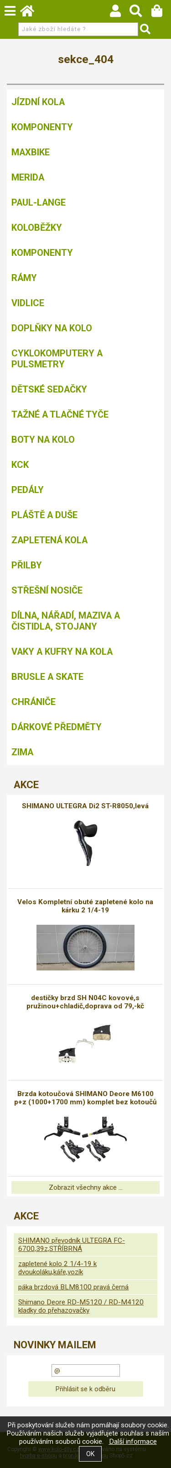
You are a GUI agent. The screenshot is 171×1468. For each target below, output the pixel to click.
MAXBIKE (30, 152)
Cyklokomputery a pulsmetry (57, 359)
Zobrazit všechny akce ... (86, 1187)
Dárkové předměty (56, 726)
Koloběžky (36, 227)
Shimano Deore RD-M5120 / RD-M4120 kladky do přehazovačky (81, 1306)
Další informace (133, 1441)
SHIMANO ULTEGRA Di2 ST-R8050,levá (85, 806)
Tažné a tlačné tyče (60, 414)
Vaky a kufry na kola (62, 651)
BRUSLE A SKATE (47, 676)
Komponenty (42, 127)
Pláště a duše (44, 514)
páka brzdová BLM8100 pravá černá (73, 1287)
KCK (20, 464)
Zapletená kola (49, 540)
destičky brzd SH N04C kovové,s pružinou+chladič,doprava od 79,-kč (85, 1002)
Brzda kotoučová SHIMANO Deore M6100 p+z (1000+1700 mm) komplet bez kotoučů (85, 1098)
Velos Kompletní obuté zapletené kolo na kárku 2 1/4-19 (85, 906)
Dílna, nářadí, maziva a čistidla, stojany (65, 621)
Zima (22, 752)
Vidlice (27, 302)
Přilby (26, 565)
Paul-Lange (38, 202)
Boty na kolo (43, 439)
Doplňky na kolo (51, 328)
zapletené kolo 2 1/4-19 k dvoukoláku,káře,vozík (57, 1268)
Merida (27, 177)
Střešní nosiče (47, 590)
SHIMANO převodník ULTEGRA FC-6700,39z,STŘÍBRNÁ (71, 1244)
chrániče (33, 701)
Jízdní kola (38, 101)
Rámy (24, 277)
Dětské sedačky (49, 389)
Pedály (27, 489)
